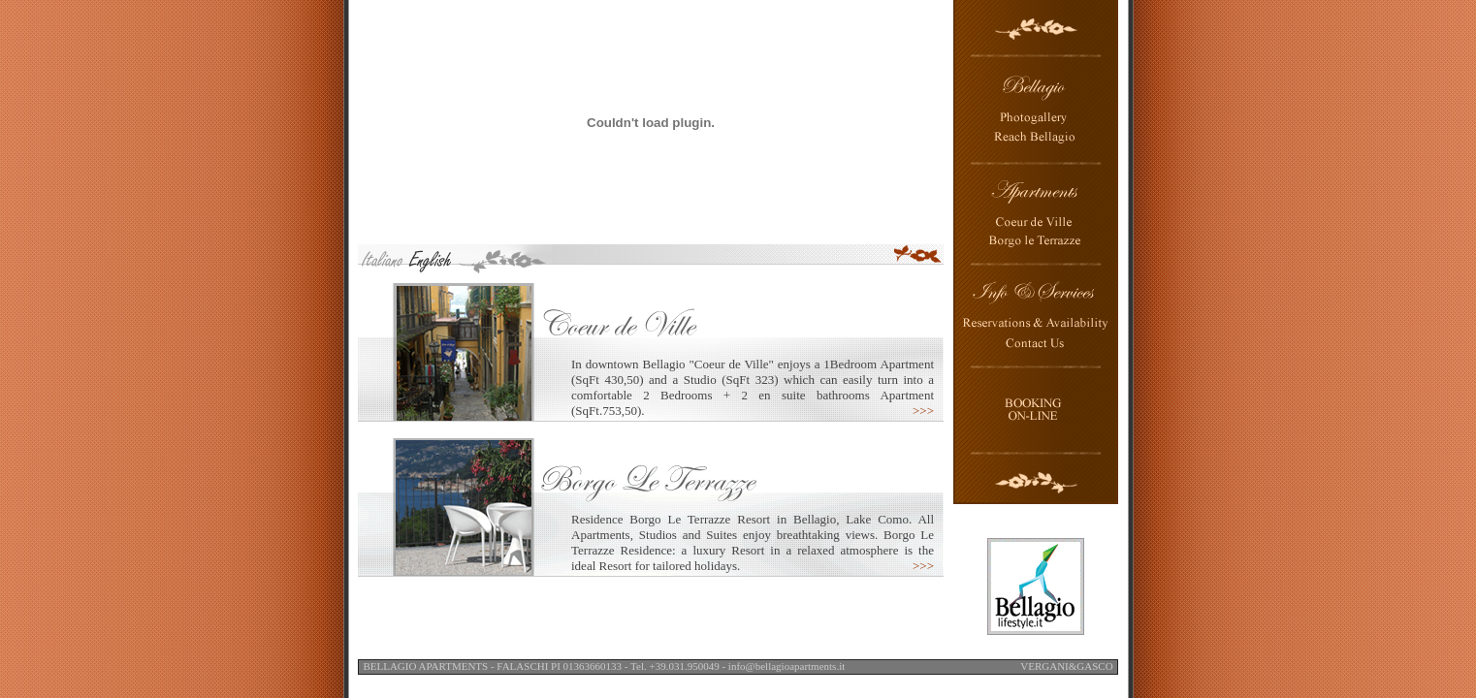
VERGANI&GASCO (1066, 666)
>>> (923, 410)
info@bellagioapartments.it (786, 666)
